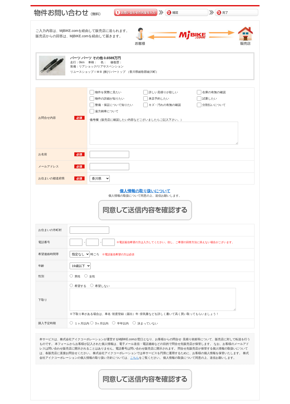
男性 (77, 276)
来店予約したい (159, 98)
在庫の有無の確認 (214, 92)
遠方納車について (106, 111)
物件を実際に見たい (108, 92)
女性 (92, 276)
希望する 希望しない (92, 286)
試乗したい (209, 98)
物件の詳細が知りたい (109, 98)
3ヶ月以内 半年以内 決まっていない (126, 323)
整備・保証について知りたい (114, 105)
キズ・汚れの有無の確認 (165, 105)
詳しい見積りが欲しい (163, 92)
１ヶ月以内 (82, 323)
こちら (134, 357)
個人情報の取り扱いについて (145, 191)
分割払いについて (214, 105)
